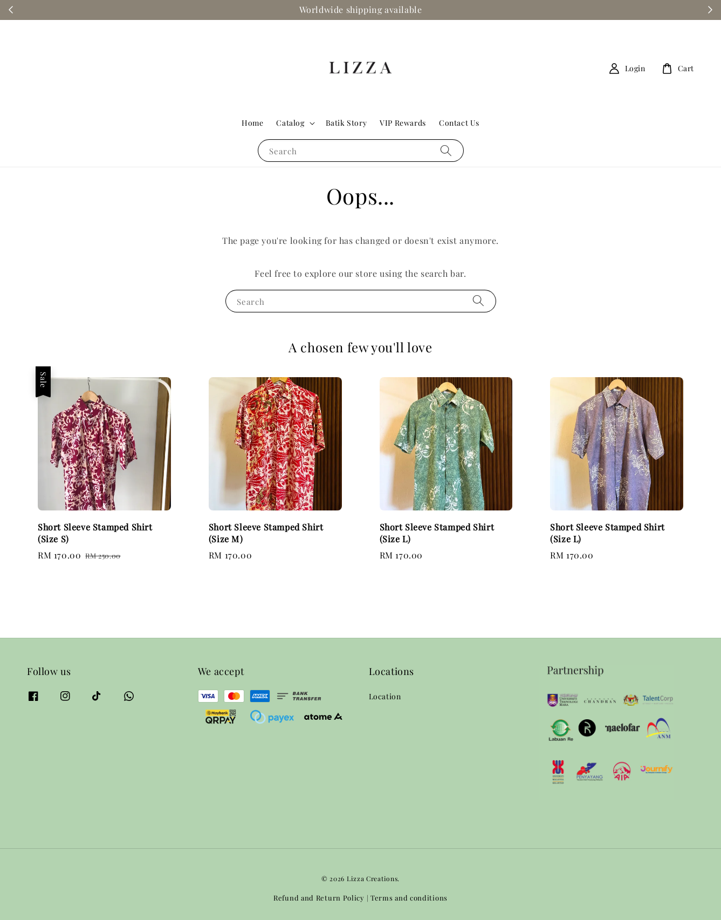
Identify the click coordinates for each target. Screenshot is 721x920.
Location (385, 696)
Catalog (290, 123)
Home (252, 123)
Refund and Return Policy (319, 897)
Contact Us (459, 123)
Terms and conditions (409, 897)
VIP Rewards (403, 123)
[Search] (446, 150)
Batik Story (346, 123)
